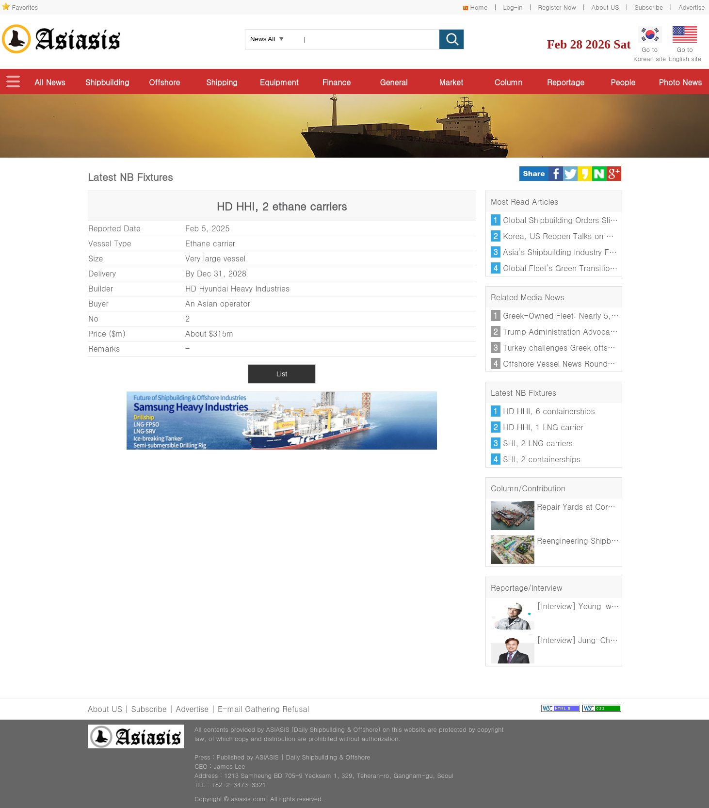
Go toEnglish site (684, 44)
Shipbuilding (107, 82)
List (281, 374)
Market (451, 82)
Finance (336, 82)
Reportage (565, 82)
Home (479, 7)
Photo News (680, 82)
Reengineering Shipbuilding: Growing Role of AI (599, 540)
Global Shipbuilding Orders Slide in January (580, 220)
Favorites (25, 7)
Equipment (279, 82)
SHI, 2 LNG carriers (538, 443)
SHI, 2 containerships (541, 459)
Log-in (512, 7)
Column (508, 82)
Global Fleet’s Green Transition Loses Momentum (592, 268)
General (393, 82)
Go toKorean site (649, 44)
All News (49, 82)
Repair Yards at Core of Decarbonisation (587, 506)
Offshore (164, 82)
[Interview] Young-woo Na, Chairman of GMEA (599, 606)
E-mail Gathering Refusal (263, 708)
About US (605, 7)
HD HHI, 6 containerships (549, 411)
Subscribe (649, 7)
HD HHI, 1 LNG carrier (543, 427)
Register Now (557, 7)
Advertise (691, 7)
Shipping (221, 82)
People (623, 82)
